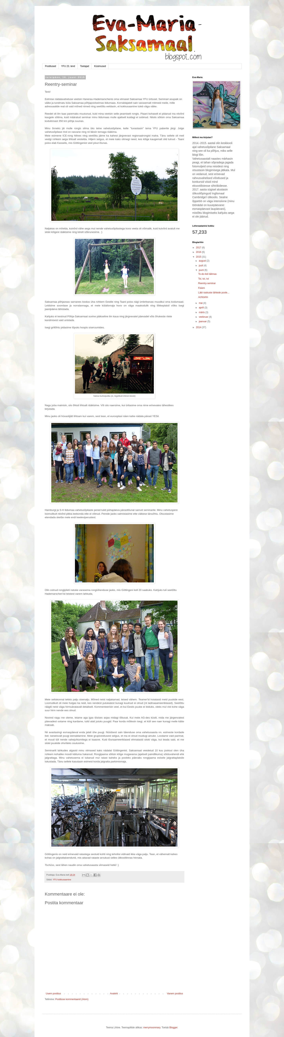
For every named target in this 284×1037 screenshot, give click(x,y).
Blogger (173, 1027)
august (202, 260)
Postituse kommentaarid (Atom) (71, 999)
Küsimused (100, 66)
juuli (201, 265)
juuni (202, 270)
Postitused (50, 66)
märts (202, 312)
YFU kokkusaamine (62, 879)
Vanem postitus (175, 993)
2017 (199, 247)
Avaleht (114, 993)
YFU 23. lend (68, 66)
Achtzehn (203, 297)
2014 (199, 327)
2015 (199, 256)
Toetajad (84, 66)
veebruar (204, 317)
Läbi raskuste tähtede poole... (213, 292)
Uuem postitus (53, 993)
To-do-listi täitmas (207, 274)
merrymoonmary (151, 1027)
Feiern (201, 288)
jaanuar (203, 321)
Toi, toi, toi (203, 278)
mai (201, 303)
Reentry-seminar (207, 283)
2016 (199, 252)
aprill (202, 307)
